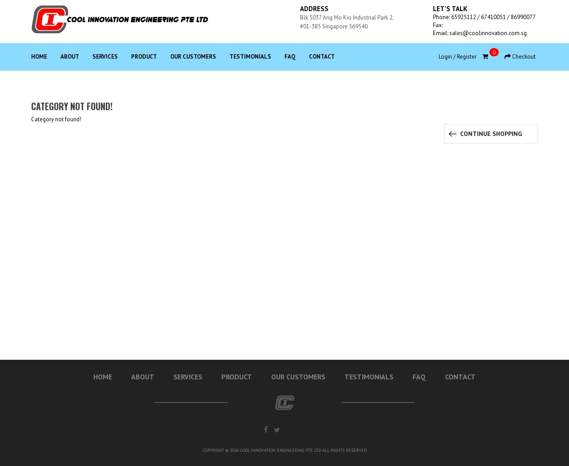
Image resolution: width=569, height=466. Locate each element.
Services (105, 56)
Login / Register (458, 56)
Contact (322, 56)
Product (144, 56)
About (69, 56)
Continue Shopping (491, 134)
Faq (290, 56)
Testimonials (250, 56)
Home (39, 56)
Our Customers (193, 56)
